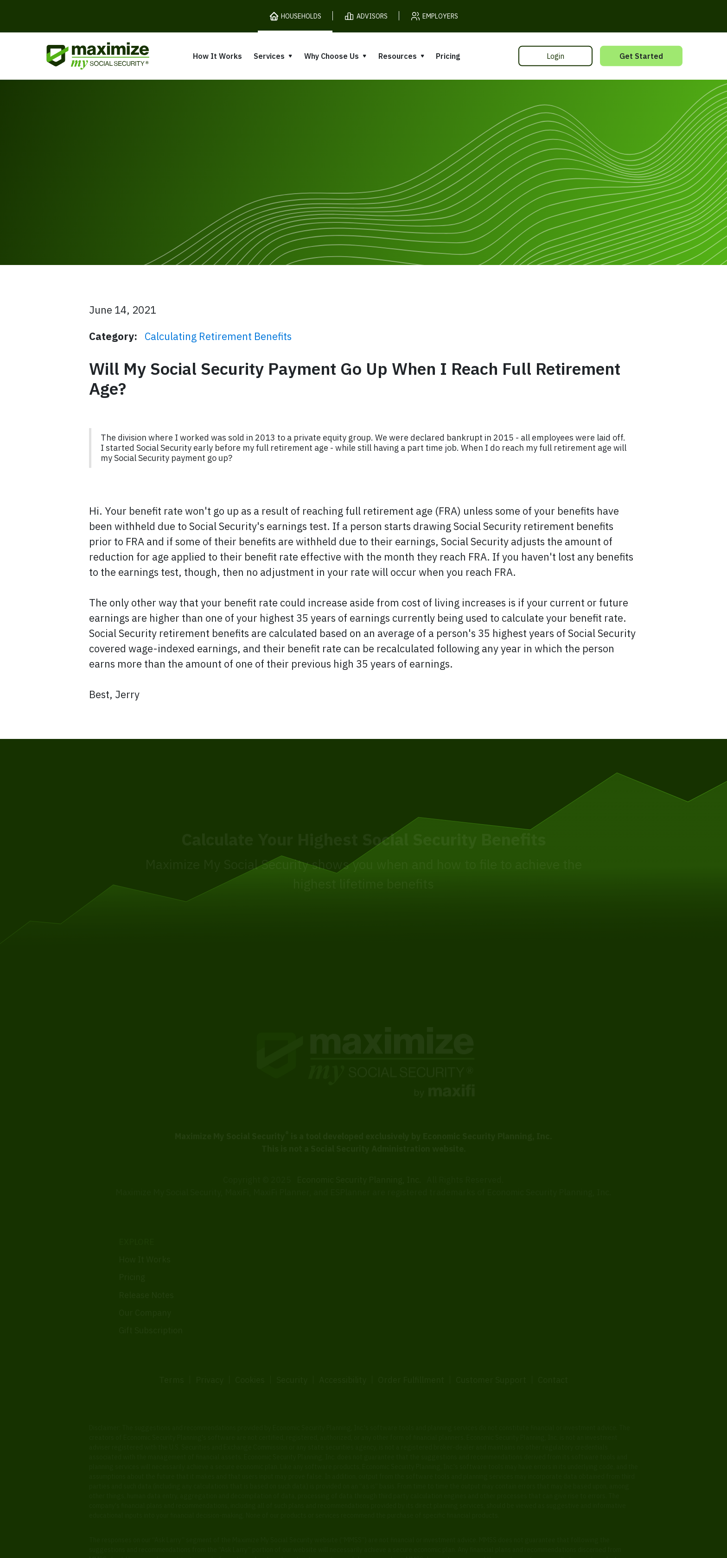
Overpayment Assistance (292, 1286)
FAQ (502, 1311)
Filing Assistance (276, 1268)
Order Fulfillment (411, 1344)
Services (269, 56)
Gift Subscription (151, 1295)
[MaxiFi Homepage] (78, 55)
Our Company (145, 1277)
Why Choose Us (331, 56)
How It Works (217, 56)
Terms (171, 1344)
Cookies (250, 1344)
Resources (397, 56)
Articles (509, 1258)
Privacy (209, 1344)
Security (291, 1344)
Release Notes (146, 1259)
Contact (553, 1344)
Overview (262, 1233)
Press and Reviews (405, 1289)
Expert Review (271, 1251)
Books (506, 1240)
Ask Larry (512, 1275)
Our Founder (393, 1254)
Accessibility (342, 1344)
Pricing (448, 56)
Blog (502, 1293)
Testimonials (393, 1271)
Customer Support (491, 1344)
